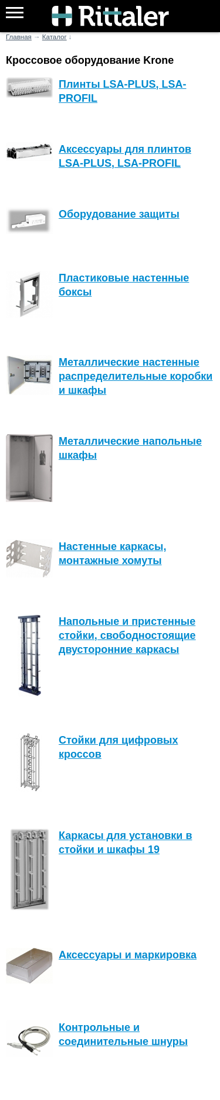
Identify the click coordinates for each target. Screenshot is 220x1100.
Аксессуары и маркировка (128, 955)
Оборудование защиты (119, 214)
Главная (19, 36)
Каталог (54, 36)
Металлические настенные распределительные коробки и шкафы (135, 376)
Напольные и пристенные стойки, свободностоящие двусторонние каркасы (127, 635)
